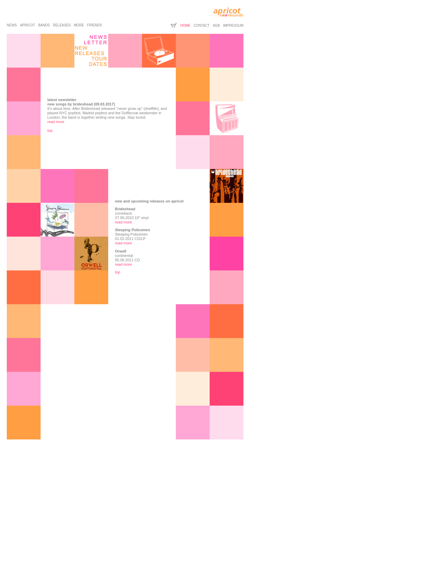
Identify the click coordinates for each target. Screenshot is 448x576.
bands (44, 25)
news (12, 25)
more (79, 25)
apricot (27, 25)
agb (216, 25)
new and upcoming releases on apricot (149, 201)
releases (62, 25)
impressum (233, 25)
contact (201, 25)
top (49, 130)
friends (94, 25)
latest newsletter (61, 100)
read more (55, 122)
